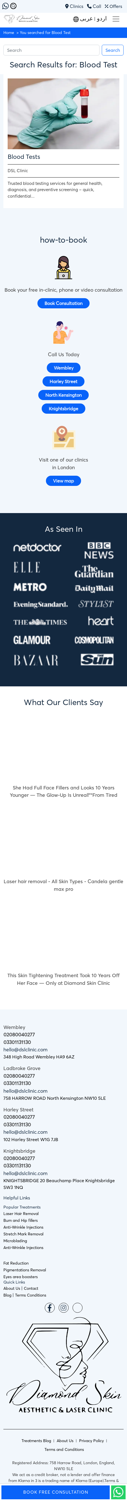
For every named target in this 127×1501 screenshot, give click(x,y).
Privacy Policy (91, 1440)
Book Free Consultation (55, 1492)
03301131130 (17, 1042)
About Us (11, 1288)
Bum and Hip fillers (20, 1220)
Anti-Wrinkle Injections (23, 1227)
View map (63, 481)
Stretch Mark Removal (23, 1234)
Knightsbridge (63, 408)
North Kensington (63, 395)
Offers (113, 6)
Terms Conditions (30, 1295)
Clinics (74, 6)
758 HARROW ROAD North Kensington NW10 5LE (54, 1098)
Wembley (63, 368)
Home (8, 32)
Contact (31, 1288)
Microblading (15, 1240)
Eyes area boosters (20, 1276)
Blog (7, 1295)
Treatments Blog (36, 1440)
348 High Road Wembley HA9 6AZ (39, 1057)
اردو (101, 18)
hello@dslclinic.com (25, 1050)
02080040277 (19, 1035)
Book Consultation (63, 303)
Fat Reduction (16, 1263)
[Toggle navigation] (116, 19)
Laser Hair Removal (21, 1213)
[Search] (51, 50)
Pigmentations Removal (24, 1269)
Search (112, 50)
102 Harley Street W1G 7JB (30, 1139)
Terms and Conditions (64, 1449)
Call (94, 6)
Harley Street (63, 381)
